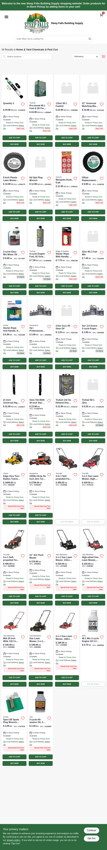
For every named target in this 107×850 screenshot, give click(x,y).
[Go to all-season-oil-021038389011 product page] (66, 333)
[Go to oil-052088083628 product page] (40, 728)
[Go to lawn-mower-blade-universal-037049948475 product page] (14, 407)
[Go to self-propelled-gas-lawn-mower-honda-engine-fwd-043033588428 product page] (14, 566)
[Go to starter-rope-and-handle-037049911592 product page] (14, 333)
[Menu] (6, 17)
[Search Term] (53, 39)
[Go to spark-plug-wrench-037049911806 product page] (14, 728)
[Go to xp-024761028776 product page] (93, 333)
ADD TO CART (14, 138)
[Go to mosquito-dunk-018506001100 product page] (66, 185)
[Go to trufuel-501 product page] (93, 407)
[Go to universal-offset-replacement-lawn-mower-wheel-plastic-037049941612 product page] (93, 185)
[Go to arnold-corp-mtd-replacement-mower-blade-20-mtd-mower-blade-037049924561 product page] (40, 407)
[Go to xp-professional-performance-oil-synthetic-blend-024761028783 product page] (40, 333)
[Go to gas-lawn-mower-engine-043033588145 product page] (40, 647)
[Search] (90, 38)
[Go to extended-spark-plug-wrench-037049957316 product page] (40, 185)
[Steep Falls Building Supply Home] (36, 23)
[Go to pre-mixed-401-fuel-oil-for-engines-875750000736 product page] (93, 259)
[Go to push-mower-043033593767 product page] (66, 566)
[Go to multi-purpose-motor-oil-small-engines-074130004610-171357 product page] (14, 259)
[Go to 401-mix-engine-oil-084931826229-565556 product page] (93, 647)
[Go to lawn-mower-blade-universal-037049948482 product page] (14, 111)
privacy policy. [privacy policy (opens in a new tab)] (13, 840)
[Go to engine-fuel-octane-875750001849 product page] (40, 259)
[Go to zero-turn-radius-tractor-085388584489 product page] (40, 485)
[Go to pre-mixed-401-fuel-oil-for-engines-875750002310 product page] (40, 111)
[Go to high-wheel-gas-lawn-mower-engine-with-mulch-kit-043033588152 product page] (93, 566)
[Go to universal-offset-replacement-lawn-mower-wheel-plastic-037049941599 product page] (14, 185)
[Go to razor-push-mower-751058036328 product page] (40, 566)
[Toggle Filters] (103, 56)
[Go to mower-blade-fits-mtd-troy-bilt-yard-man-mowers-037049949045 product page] (93, 111)
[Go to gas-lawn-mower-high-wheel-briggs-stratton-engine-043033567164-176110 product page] (93, 485)
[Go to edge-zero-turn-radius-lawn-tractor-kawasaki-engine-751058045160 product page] (14, 485)
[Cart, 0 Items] (101, 15)
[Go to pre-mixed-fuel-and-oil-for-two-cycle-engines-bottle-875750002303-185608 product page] (66, 111)
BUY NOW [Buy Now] (14, 144)
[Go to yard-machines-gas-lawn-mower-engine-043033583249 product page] (14, 647)
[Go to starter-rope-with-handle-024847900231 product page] (66, 259)
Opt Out (91, 838)
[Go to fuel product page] (66, 407)
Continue (91, 830)
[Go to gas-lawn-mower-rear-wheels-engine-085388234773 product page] (66, 647)
